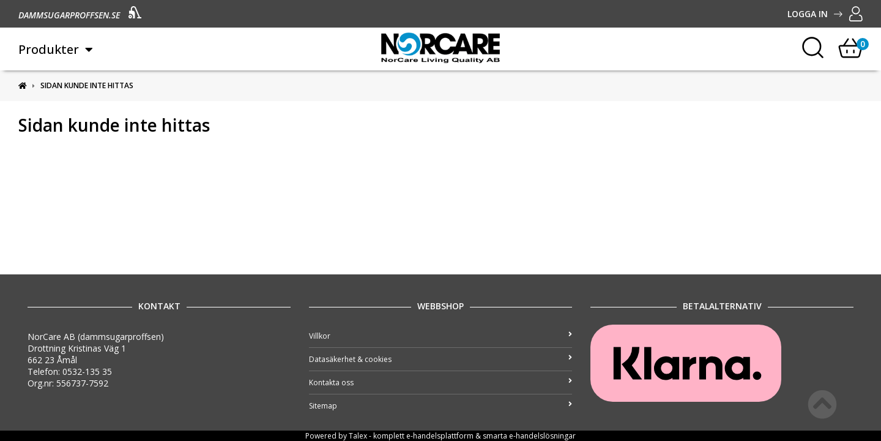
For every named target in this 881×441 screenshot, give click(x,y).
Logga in (825, 13)
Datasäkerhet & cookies (440, 359)
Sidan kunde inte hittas (86, 85)
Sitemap (440, 406)
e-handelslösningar (542, 436)
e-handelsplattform (440, 436)
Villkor (440, 336)
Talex (358, 436)
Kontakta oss (440, 382)
